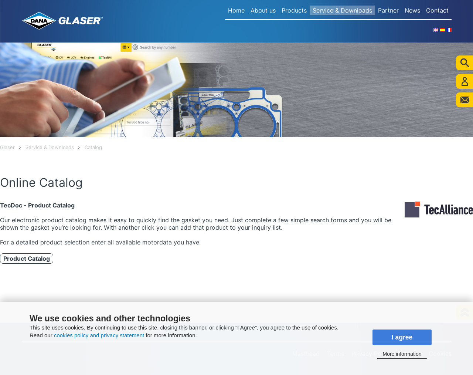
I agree (402, 337)
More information (401, 354)
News (412, 10)
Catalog (93, 147)
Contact (437, 10)
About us (263, 10)
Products (294, 10)
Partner (388, 10)
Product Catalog (26, 258)
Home (236, 10)
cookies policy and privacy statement (99, 335)
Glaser (7, 147)
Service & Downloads (342, 10)
